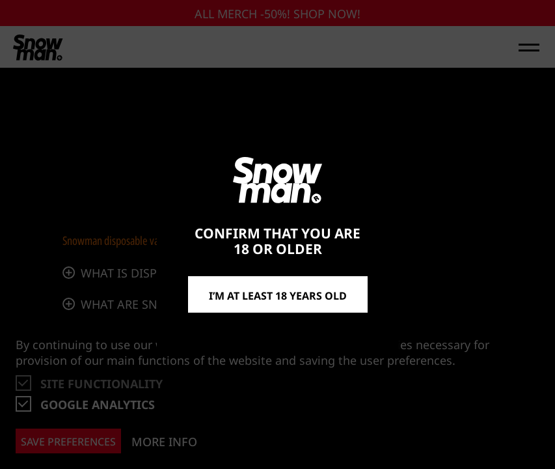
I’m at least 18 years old (278, 294)
